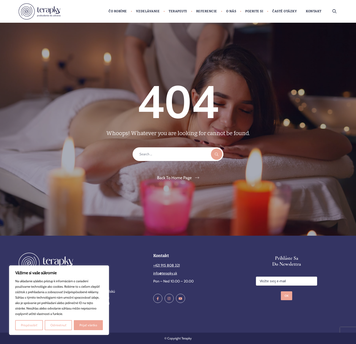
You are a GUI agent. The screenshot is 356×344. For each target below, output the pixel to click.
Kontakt (313, 11)
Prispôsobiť (29, 325)
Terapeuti (178, 11)
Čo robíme (118, 11)
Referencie (206, 11)
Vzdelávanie (148, 11)
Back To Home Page (174, 177)
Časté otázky (284, 11)
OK (286, 296)
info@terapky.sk (165, 273)
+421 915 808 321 (166, 265)
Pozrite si (254, 11)
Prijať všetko (88, 325)
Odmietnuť (58, 325)
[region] (59, 300)
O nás (231, 11)
